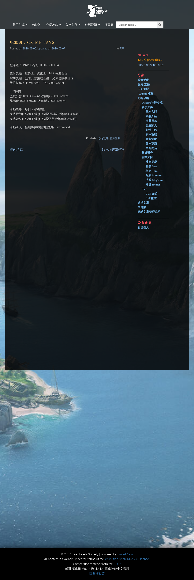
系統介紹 (151, 116)
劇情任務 (151, 129)
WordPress (126, 554)
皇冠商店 (151, 148)
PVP (144, 189)
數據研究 (147, 152)
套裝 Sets (151, 166)
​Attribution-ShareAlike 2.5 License (127, 559)
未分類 (142, 207)
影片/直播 (144, 84)
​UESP (117, 564)
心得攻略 (53, 24)
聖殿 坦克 (16, 149)
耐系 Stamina (154, 175)
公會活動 (143, 79)
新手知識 (147, 107)
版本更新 (151, 143)
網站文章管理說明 (149, 211)
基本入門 (151, 111)
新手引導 (20, 24)
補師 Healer (153, 184)
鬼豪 (122, 48)
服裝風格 (151, 120)
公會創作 (72, 24)
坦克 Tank (152, 170)
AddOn (36, 24)
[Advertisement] (158, 290)
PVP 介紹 (151, 193)
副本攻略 (151, 134)
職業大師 (147, 157)
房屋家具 (151, 125)
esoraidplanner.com (151, 65)
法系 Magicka (154, 180)
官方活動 (115, 138)
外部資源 (92, 24)
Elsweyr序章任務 (113, 149)
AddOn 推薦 (145, 93)
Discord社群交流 (152, 102)
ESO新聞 (143, 89)
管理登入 (143, 227)
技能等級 (151, 161)
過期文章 (143, 202)
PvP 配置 (151, 198)
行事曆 (109, 24)
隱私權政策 (97, 573)
